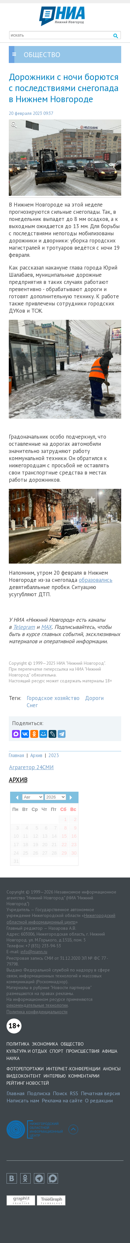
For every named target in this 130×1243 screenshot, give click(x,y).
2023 (54, 755)
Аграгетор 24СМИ (31, 767)
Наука (13, 1058)
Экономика (45, 1044)
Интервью (55, 1076)
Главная (16, 755)
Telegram (24, 626)
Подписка (38, 1093)
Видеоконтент (24, 1076)
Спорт (57, 1051)
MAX (46, 626)
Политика (18, 1044)
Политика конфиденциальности (37, 1012)
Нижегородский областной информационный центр (61, 918)
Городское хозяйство (53, 698)
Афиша (109, 1051)
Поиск (60, 1093)
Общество (72, 1044)
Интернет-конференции (73, 1069)
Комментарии (83, 1076)
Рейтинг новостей (28, 1083)
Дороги (94, 698)
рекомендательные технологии (37, 1005)
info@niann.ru (34, 952)
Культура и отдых (27, 1051)
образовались (95, 579)
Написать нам (23, 1100)
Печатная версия (100, 1093)
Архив (36, 755)
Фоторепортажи (25, 1069)
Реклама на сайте (62, 1100)
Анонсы (112, 1069)
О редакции (99, 1100)
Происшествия (82, 1051)
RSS (74, 1093)
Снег (32, 705)
